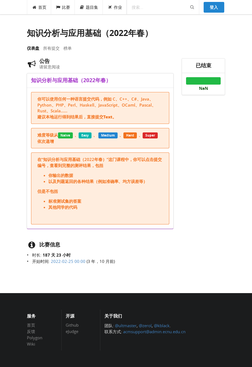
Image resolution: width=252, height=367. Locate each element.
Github (72, 325)
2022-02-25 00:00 (68, 261)
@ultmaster (126, 325)
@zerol (145, 325)
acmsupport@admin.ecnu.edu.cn (154, 331)
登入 (214, 7)
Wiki (31, 343)
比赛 (63, 7)
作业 (114, 7)
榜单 (67, 48)
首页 (39, 7)
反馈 (31, 331)
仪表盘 (33, 48)
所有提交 (51, 48)
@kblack (162, 325)
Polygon (34, 337)
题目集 (88, 7)
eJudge (72, 331)
